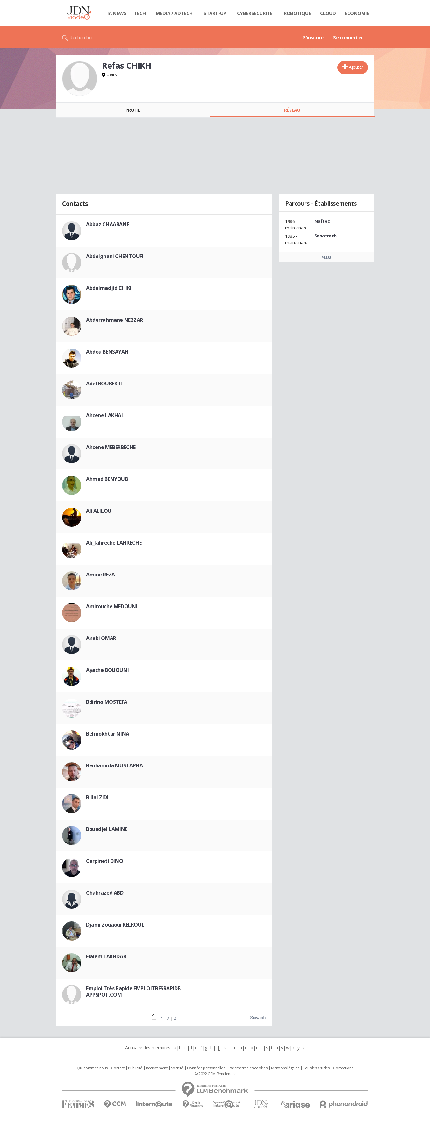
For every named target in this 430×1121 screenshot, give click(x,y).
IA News (116, 13)
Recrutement (156, 1068)
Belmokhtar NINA (107, 733)
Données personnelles (206, 1068)
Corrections (343, 1068)
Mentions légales (285, 1068)
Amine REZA (100, 574)
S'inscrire (313, 37)
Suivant (257, 1017)
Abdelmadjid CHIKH (110, 288)
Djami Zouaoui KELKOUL (115, 924)
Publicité (135, 1068)
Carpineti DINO (104, 860)
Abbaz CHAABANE (107, 224)
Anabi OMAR (101, 638)
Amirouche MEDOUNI (111, 606)
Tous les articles (316, 1068)
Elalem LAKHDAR (106, 956)
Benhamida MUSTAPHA (114, 765)
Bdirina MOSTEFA (106, 701)
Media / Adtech (174, 13)
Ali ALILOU (98, 510)
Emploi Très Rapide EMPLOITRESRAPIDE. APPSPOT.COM (133, 991)
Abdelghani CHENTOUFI (115, 256)
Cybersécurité (255, 13)
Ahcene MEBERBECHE (111, 447)
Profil (132, 110)
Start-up (215, 13)
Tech (140, 13)
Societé (177, 1068)
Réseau (292, 110)
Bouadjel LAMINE (106, 829)
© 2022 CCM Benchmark (215, 1074)
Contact (117, 1068)
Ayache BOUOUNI (107, 669)
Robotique (297, 13)
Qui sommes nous (92, 1068)
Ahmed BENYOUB (107, 479)
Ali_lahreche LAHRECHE (113, 542)
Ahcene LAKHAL (105, 415)
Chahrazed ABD (105, 892)
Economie (357, 13)
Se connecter (348, 37)
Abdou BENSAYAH (107, 351)
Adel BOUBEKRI (104, 383)
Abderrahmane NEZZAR (114, 319)
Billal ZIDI (97, 797)
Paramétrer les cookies (248, 1068)
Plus (326, 257)
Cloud (328, 13)
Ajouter (356, 67)
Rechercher (81, 37)
